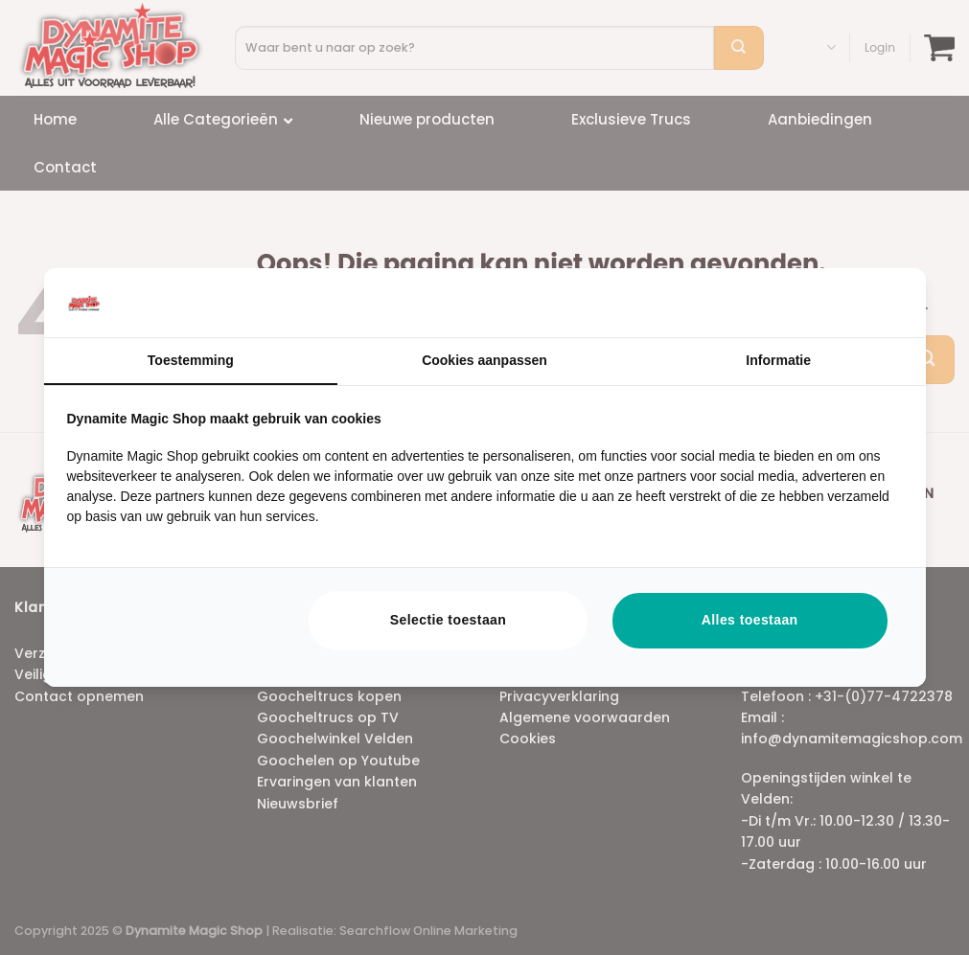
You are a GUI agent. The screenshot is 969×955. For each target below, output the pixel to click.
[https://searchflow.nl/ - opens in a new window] (879, 302)
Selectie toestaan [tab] (448, 619)
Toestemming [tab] (191, 360)
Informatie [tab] (778, 360)
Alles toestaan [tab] (750, 619)
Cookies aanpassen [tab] (484, 360)
